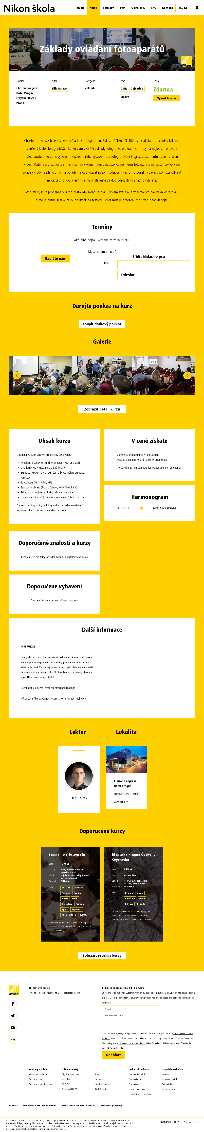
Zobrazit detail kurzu (102, 409)
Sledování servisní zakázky (140, 1094)
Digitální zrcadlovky (70, 1074)
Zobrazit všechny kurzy (102, 955)
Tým (122, 8)
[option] (102, 375)
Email (107, 262)
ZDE (54, 672)
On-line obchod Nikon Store (41, 1084)
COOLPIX (66, 1084)
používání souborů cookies (25, 1129)
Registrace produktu (71, 992)
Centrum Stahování (137, 1074)
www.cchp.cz (121, 802)
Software (99, 1079)
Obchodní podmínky (111, 1105)
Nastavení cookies (169, 1089)
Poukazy (108, 8)
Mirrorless (66, 1079)
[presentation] (127, 1024)
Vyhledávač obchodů (38, 1074)
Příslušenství (100, 1089)
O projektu (138, 8)
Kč (183, 7)
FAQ (153, 8)
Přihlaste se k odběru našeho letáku (44, 992)
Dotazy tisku (167, 1084)
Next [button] (187, 375)
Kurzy (93, 8)
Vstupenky (175, 467)
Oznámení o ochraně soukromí (39, 1105)
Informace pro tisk (169, 1079)
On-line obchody (36, 1079)
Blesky (98, 1074)
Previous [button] (17, 375)
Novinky (165, 1074)
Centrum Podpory (136, 1079)
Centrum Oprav (135, 1084)
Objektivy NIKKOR (69, 1089)
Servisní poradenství (137, 1089)
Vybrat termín (166, 98)
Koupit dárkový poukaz (102, 324)
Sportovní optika (102, 1084)
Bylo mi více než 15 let (113, 1015)
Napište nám (55, 258)
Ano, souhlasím (190, 1122)
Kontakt (167, 8)
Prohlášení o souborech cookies (79, 1105)
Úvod (80, 8)
